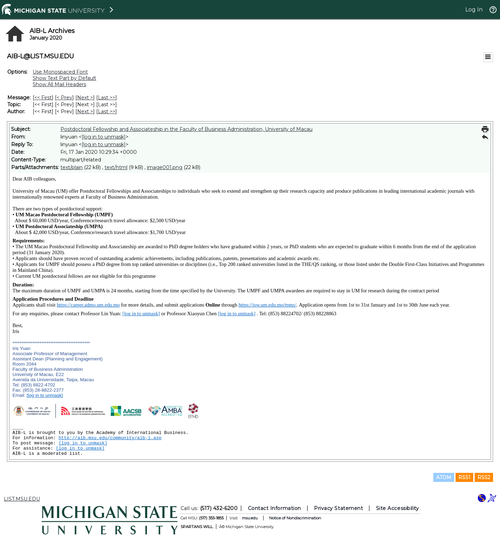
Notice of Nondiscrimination (295, 518)
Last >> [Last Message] (106, 97)
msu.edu (250, 518)
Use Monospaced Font (60, 72)
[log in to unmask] (104, 137)
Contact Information (274, 508)
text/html (116, 167)
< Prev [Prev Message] (64, 97)
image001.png (164, 167)
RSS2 (483, 477)
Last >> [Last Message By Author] (106, 111)
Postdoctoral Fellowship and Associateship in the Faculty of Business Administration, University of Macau (186, 129)
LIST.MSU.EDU (22, 499)
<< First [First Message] (43, 97)
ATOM (443, 477)
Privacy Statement (338, 508)
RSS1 (464, 477)
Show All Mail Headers (59, 84)
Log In (474, 9)
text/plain (71, 167)
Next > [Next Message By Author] (85, 111)
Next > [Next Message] (85, 97)
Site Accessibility (397, 508)
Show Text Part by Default (64, 78)
